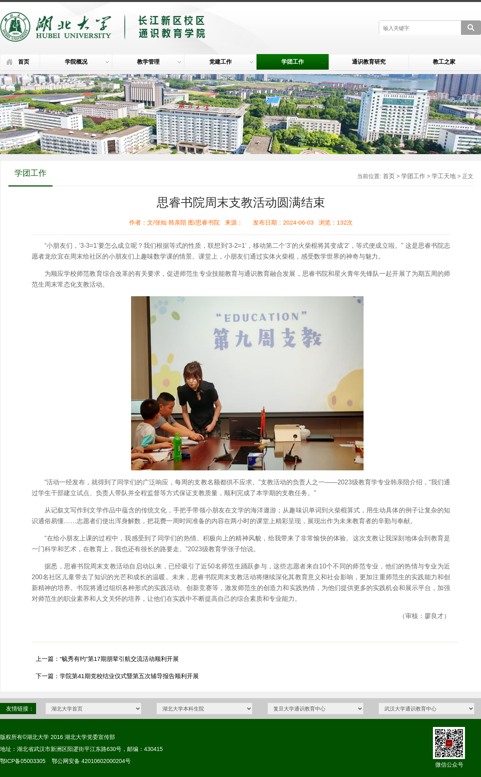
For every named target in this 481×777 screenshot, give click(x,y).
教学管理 (159, 61)
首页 (23, 61)
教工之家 (444, 61)
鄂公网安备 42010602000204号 (91, 761)
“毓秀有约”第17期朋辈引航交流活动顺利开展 (119, 658)
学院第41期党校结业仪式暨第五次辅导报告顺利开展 (129, 676)
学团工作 (303, 61)
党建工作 (231, 61)
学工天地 (444, 176)
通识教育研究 (369, 61)
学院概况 (87, 61)
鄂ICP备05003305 (23, 761)
